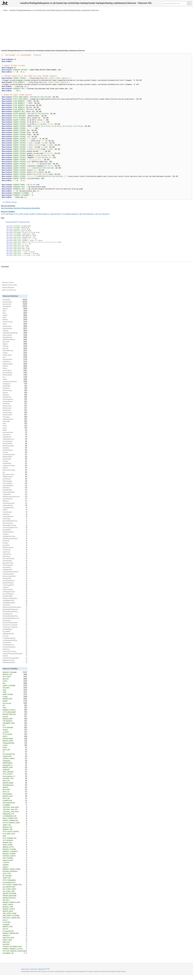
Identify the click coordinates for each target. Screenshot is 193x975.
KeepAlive (15, 448)
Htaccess (34, 969)
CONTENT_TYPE (15, 778)
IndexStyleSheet (15, 485)
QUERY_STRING (36, 214)
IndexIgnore (15, 384)
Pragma (15, 730)
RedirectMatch (15, 375)
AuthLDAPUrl (15, 554)
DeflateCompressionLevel (15, 496)
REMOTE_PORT (15, 927)
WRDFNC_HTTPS (15, 847)
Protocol (15, 452)
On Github (6, 202)
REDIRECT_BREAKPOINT (15, 933)
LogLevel (15, 587)
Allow (5, 10)
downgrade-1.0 (15, 765)
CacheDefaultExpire (15, 647)
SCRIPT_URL (15, 825)
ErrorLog (15, 636)
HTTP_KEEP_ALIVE (15, 834)
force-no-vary (15, 703)
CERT (15, 836)
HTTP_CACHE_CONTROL (15, 831)
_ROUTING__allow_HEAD (15, 807)
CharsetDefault (15, 499)
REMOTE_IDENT (15, 911)
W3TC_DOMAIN (15, 858)
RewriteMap (15, 530)
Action (15, 426)
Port (15, 377)
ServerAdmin (15, 567)
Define (15, 430)
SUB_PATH (15, 944)
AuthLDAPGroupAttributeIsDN (15, 654)
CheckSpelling (15, 490)
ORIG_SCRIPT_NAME (15, 913)
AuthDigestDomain (15, 592)
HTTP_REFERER (7, 214)
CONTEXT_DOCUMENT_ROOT (15, 946)
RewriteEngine (27, 208)
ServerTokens (15, 370)
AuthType (15, 395)
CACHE (15, 745)
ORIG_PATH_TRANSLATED (15, 918)
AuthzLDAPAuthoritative (15, 572)
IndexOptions (15, 437)
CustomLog (15, 550)
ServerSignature (15, 399)
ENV (15, 683)
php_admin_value (15, 474)
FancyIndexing (15, 441)
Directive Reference (8, 287)
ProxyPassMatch (15, 574)
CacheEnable (15, 642)
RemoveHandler (15, 432)
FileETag (15, 346)
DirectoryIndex (15, 335)
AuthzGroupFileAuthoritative (15, 607)
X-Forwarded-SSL (15, 931)
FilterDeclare (15, 410)
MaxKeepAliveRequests (15, 609)
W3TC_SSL (15, 781)
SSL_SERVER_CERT (15, 887)
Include (15, 353)
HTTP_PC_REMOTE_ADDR (15, 823)
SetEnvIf (15, 366)
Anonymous (15, 435)
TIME (15, 692)
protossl (15, 716)
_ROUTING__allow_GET (15, 809)
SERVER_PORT (15, 699)
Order (15, 317)
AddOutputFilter (15, 419)
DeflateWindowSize (15, 662)
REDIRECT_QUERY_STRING (15, 869)
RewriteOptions (15, 401)
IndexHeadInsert (15, 516)
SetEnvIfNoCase (15, 350)
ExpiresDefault (15, 328)
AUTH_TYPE (15, 873)
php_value (15, 342)
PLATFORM (15, 922)
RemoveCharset (15, 523)
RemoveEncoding (15, 558)
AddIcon (15, 468)
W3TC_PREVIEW (15, 772)
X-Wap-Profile (15, 756)
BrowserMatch (15, 373)
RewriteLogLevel (15, 547)
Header (15, 315)
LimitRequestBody (15, 454)
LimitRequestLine (15, 645)
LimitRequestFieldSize (15, 640)
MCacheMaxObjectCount (15, 618)
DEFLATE (15, 679)
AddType (15, 331)
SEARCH (15, 787)
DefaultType (15, 519)
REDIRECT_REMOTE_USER (15, 902)
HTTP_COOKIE (15, 734)
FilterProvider (15, 406)
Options (15, 308)
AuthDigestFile (15, 569)
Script (15, 324)
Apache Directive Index (9, 285)
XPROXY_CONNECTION (15, 820)
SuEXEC (15, 656)
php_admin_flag (15, 563)
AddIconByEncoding (15, 525)
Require (15, 344)
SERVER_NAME (15, 739)
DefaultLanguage (15, 446)
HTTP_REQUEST (15, 840)
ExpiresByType (15, 337)
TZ (15, 752)
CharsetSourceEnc (15, 503)
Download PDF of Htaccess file (18, 222)
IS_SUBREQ (15, 805)
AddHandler (15, 386)
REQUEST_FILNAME (15, 849)
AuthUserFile (15, 397)
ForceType (15, 417)
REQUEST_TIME (15, 907)
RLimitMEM (15, 631)
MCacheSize (15, 620)
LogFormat (15, 552)
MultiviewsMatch (15, 583)
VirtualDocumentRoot (15, 381)
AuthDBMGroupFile (15, 603)
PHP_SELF (15, 900)
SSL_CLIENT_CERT (15, 891)
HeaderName (15, 463)
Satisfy (15, 368)
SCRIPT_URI (15, 878)
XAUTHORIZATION (15, 803)
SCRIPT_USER (15, 940)
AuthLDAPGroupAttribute (15, 658)
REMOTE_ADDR (48, 214)
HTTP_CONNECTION (15, 838)
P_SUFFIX (15, 862)
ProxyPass (15, 541)
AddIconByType (15, 505)
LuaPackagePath (15, 585)
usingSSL (15, 865)
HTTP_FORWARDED (15, 880)
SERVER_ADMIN (15, 783)
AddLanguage (15, 481)
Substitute (15, 514)
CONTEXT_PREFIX (15, 758)
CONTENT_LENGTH (15, 856)
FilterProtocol (15, 408)
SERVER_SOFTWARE (15, 893)
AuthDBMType (15, 629)
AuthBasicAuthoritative (15, 538)
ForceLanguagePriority (15, 527)
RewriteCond (18, 208)
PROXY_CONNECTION (15, 818)
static (15, 690)
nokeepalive (15, 761)
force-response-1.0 (15, 776)
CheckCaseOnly (15, 565)
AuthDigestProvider (15, 536)
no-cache (15, 732)
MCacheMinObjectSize (15, 611)
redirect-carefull (15, 860)
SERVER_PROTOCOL (15, 898)
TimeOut (15, 461)
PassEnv (15, 543)
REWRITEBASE (15, 763)
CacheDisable (15, 561)
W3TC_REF (15, 798)
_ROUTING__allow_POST (15, 812)
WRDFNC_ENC (15, 843)
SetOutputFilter (15, 359)
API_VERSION (15, 876)
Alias (15, 423)
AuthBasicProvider (15, 465)
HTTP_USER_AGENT (21, 214)
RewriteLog (15, 556)
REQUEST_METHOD (79, 214)
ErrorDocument (15, 322)
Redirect (15, 319)
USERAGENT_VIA (15, 814)
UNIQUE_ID (15, 935)
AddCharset (15, 362)
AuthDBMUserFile (15, 600)
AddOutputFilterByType (15, 333)
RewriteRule (36, 208)
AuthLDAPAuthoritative (15, 623)
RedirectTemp (15, 390)
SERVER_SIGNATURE (15, 896)
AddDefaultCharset (15, 339)
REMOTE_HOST (15, 796)
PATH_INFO (15, 789)
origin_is (15, 867)
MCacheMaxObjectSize (15, 616)
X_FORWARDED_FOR (15, 816)
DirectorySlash (15, 443)
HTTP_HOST (15, 677)
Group (15, 428)
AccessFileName (15, 594)
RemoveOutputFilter (15, 576)
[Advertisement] (96, 29)
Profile (15, 747)
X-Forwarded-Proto (15, 754)
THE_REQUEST (104, 214)
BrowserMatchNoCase (15, 521)
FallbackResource (15, 439)
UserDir (15, 510)
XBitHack (15, 501)
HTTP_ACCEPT (15, 774)
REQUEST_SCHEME (15, 854)
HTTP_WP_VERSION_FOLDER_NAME (15, 951)
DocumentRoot (15, 483)
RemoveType (15, 459)
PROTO (15, 736)
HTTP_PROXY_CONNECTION (15, 885)
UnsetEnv (15, 534)
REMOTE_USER (15, 767)
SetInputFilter (15, 578)
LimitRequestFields (15, 638)
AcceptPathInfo (15, 450)
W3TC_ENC (15, 750)
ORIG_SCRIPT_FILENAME (15, 916)
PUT (15, 725)
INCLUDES (15, 688)
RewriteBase (9, 208)
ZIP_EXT (15, 929)
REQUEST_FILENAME (63, 214)
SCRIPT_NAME (15, 845)
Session (15, 392)
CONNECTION (15, 800)
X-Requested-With (15, 743)
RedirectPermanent (15, 470)
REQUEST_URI (92, 214)
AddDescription (15, 477)
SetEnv (15, 379)
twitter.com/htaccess (9, 290)
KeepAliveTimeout (15, 660)
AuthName (15, 388)
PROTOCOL (15, 942)
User (15, 357)
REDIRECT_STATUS (15, 710)
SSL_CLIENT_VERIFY (15, 889)
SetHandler (15, 421)
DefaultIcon (15, 488)
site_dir (15, 920)
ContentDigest (15, 512)
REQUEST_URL (15, 827)
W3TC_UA (15, 792)
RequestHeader (15, 364)
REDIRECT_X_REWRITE (15, 851)
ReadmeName (15, 457)
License (14, 202)
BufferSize (15, 649)
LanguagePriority (15, 508)
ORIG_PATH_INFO (15, 938)
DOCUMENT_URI (14, 953)
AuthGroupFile (15, 415)
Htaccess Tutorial (7, 282)
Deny (15, 313)
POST (15, 708)
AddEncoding (15, 355)
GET (15, 705)
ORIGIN (15, 701)
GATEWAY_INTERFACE (15, 871)
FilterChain (15, 404)
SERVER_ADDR (15, 719)
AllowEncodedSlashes (15, 598)
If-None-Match (15, 794)
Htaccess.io (25, 969)
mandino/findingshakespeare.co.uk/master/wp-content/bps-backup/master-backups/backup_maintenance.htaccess (54, 10)
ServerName (15, 479)
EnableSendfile (15, 596)
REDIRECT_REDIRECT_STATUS (15, 949)
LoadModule (15, 494)
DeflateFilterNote (15, 532)
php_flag (15, 348)
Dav (15, 472)
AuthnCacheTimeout (15, 651)
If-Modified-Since (15, 785)
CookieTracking (15, 589)
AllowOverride (15, 412)
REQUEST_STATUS (15, 909)
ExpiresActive (15, 326)
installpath (15, 924)
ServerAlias (15, 605)
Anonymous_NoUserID (15, 625)
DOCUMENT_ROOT (15, 723)
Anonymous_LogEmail (15, 627)
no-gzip (15, 697)
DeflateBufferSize (15, 634)
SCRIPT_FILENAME (15, 685)
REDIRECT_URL (15, 829)
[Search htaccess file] (175, 3)
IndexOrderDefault (15, 492)
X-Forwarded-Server (15, 882)
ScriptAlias (15, 545)
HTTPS (15, 681)
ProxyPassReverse (15, 581)
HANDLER (15, 770)
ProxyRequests (15, 614)
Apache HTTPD (44, 969)
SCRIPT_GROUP (15, 904)
